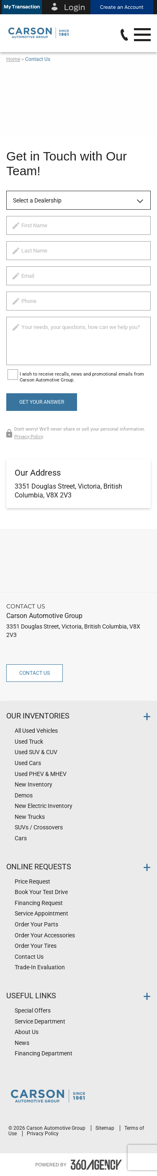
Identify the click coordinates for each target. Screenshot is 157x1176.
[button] (22, 7)
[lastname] (78, 250)
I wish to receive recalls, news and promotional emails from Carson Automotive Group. (82, 377)
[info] (78, 341)
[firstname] (78, 225)
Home (13, 59)
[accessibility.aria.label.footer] (96, 1165)
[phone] (78, 301)
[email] (78, 275)
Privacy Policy (28, 436)
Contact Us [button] (34, 673)
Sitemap (105, 1128)
